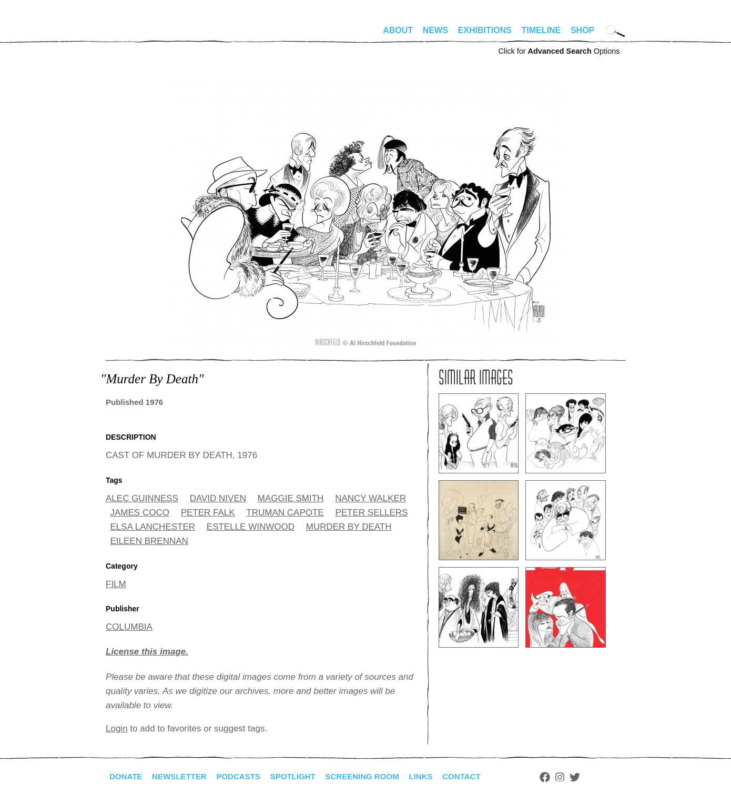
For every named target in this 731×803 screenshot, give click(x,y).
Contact (480, 776)
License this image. (147, 652)
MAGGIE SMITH (291, 498)
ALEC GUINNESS (142, 498)
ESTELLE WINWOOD (251, 527)
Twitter (595, 777)
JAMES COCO (139, 513)
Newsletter (183, 776)
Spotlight (303, 776)
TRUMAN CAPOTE (284, 513)
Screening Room (376, 776)
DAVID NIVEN (218, 498)
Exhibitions (485, 30)
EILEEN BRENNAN (149, 541)
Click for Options (559, 51)
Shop (582, 30)
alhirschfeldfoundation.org (137, 34)
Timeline (541, 30)
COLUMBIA (129, 627)
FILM (116, 584)
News (435, 30)
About (398, 30)
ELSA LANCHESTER (153, 527)
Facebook (565, 777)
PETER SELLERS (371, 513)
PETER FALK (208, 513)
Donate (126, 776)
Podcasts (245, 776)
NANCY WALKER (370, 498)
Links (437, 776)
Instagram (579, 777)
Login (117, 728)
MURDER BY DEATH (349, 527)
